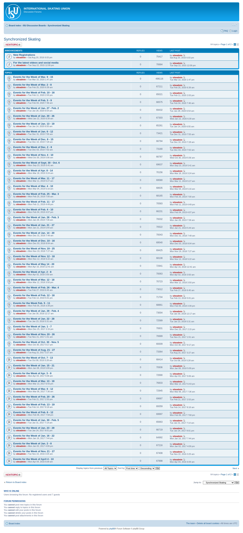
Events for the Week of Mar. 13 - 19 (33, 381)
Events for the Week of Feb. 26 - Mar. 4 (36, 287)
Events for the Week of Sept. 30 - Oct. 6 (36, 162)
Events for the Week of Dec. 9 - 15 (33, 139)
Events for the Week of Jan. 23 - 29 (33, 427)
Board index (15, 25)
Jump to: (197, 482)
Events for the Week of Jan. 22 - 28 (33, 318)
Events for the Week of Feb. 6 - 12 (33, 412)
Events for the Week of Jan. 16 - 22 (33, 435)
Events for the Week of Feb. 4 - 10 (33, 209)
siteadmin (21, 57)
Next (235, 468)
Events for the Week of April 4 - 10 (33, 459)
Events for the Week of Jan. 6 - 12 (33, 131)
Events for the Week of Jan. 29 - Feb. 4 (36, 310)
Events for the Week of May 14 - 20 (33, 264)
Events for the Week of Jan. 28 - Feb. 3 (36, 217)
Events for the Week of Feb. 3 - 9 (32, 100)
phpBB (112, 529)
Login (234, 31)
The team (190, 523)
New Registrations (24, 54)
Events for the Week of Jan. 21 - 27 (33, 225)
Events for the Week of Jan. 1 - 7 (32, 326)
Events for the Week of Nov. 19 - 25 (34, 248)
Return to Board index (16, 482)
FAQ (226, 31)
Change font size (234, 24)
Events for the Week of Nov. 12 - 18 (34, 256)
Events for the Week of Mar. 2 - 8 (32, 84)
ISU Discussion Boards (34, 25)
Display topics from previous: (96, 468)
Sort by (128, 468)
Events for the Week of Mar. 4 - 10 (33, 186)
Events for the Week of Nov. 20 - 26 (34, 334)
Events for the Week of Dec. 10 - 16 (34, 240)
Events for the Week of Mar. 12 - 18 (33, 279)
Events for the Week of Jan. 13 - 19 (33, 123)
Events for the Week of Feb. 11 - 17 (33, 201)
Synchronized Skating (58, 25)
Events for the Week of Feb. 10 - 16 (33, 92)
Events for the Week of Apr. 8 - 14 (33, 170)
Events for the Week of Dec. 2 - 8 (32, 147)
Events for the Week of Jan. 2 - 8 (32, 443)
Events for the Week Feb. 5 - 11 (31, 303)
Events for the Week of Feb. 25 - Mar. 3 (36, 194)
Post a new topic (13, 44)
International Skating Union (47, 8)
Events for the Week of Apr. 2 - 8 (32, 271)
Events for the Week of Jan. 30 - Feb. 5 (36, 420)
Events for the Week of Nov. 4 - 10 (33, 155)
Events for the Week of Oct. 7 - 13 (33, 357)
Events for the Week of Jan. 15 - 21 (33, 365)
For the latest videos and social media (35, 62)
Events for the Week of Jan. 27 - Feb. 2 (36, 108)
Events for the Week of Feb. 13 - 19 (33, 404)
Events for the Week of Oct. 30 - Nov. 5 (36, 342)
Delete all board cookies (208, 523)
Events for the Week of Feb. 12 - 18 (33, 295)
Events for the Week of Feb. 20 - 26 (33, 396)
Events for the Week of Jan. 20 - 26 (33, 116)
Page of (226, 44)
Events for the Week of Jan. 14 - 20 (33, 232)
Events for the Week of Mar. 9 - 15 (33, 77)
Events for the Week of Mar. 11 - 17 (33, 178)
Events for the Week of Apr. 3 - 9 (32, 373)
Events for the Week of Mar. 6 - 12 (33, 388)
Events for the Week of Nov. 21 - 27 (34, 451)
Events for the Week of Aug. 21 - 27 (34, 349)
